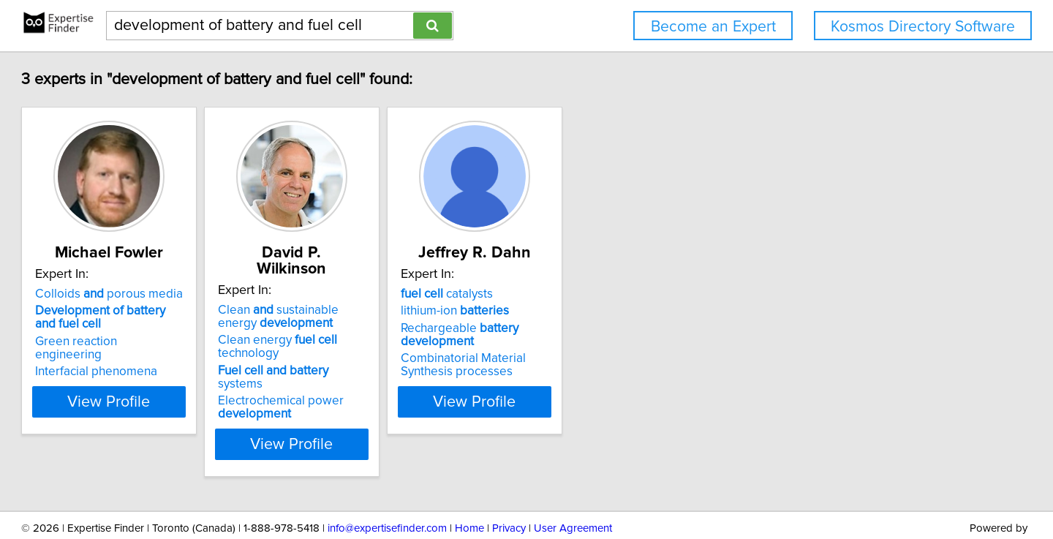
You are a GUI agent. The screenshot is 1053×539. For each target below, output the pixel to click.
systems (400, 341)
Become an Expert (713, 26)
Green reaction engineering (177, 341)
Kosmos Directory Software (923, 26)
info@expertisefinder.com (387, 485)
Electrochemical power (384, 365)
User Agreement (573, 485)
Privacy (509, 485)
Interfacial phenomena (163, 358)
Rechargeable (599, 335)
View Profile (194, 401)
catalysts (586, 294)
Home (469, 485)
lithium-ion (594, 310)
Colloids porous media (175, 294)
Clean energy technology (412, 324)
